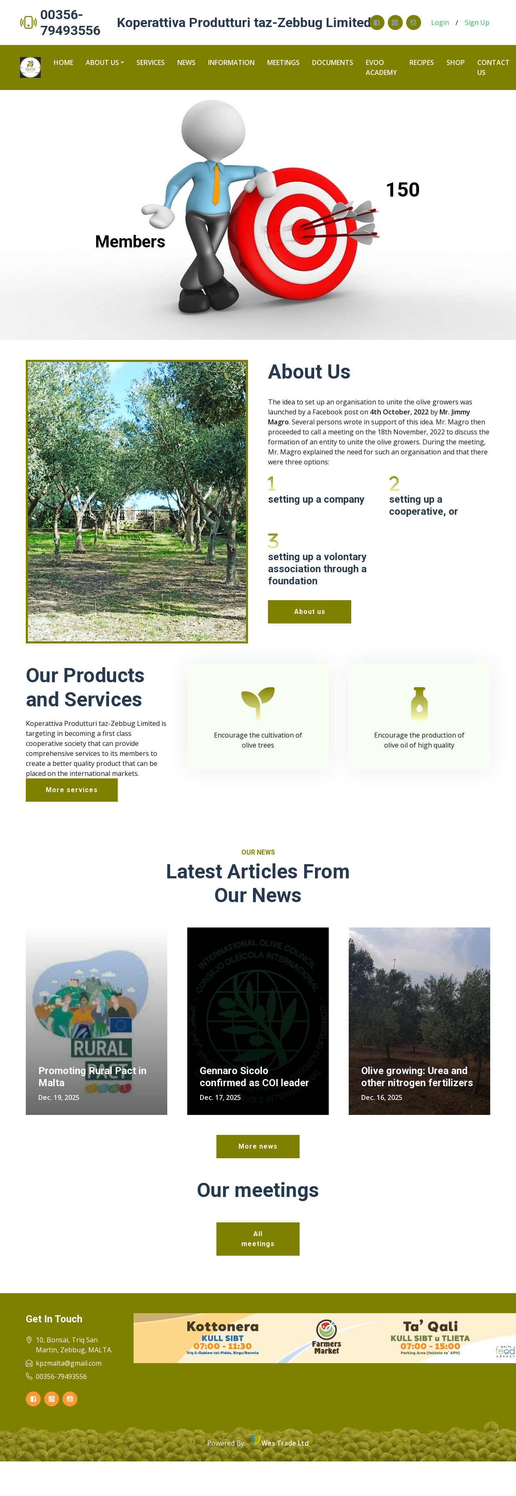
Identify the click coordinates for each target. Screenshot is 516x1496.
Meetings (283, 62)
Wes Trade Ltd (285, 1443)
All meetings (258, 1238)
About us (102, 62)
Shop (456, 62)
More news (258, 1146)
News (186, 62)
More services (72, 789)
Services (150, 62)
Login (440, 22)
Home (63, 62)
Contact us (493, 67)
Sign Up (477, 22)
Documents (332, 62)
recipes (421, 62)
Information (231, 62)
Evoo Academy (381, 67)
